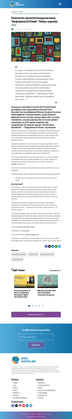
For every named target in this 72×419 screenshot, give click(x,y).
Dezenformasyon (33, 254)
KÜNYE (40, 387)
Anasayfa (14, 11)
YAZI (14, 385)
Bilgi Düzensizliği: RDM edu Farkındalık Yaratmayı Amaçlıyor (47, 292)
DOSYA (15, 387)
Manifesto (40, 414)
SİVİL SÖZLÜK (42, 395)
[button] (29, 306)
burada (15, 170)
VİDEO (15, 390)
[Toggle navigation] (60, 4)
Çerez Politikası (25, 414)
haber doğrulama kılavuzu (47, 254)
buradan (13, 164)
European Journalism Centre (26, 227)
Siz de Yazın (47, 414)
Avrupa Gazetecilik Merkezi (19, 254)
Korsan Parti (25, 230)
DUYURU (15, 395)
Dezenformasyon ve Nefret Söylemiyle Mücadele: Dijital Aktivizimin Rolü (22, 293)
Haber (21, 11)
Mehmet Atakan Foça (32, 234)
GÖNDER (36, 345)
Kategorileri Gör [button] (36, 314)
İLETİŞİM (40, 398)
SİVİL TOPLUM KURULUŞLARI (46, 390)
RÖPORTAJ (16, 393)
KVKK (33, 414)
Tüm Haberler (55, 270)
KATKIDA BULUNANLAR (20, 398)
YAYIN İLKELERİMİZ (44, 385)
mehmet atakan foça (17, 259)
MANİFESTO (41, 382)
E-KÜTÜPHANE (42, 393)
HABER (15, 382)
